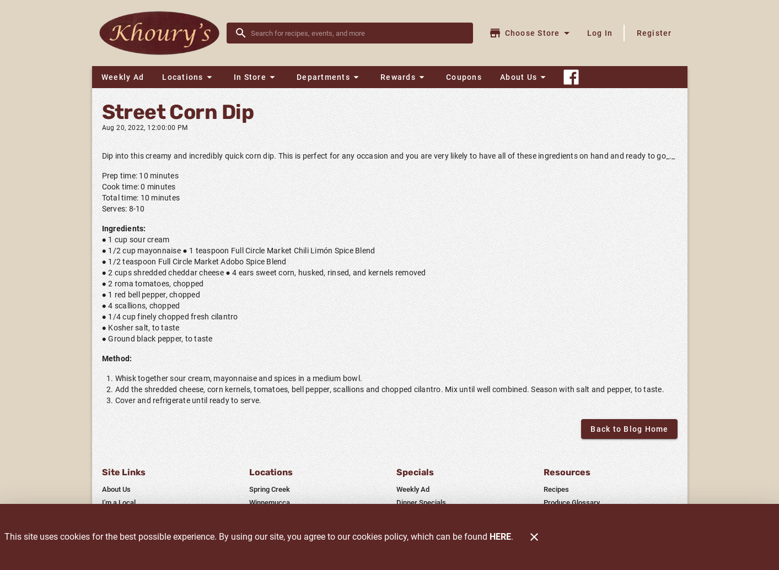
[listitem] (116, 489)
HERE (500, 536)
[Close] (534, 537)
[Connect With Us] (571, 77)
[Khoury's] (163, 33)
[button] (188, 77)
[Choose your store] (530, 33)
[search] (358, 33)
